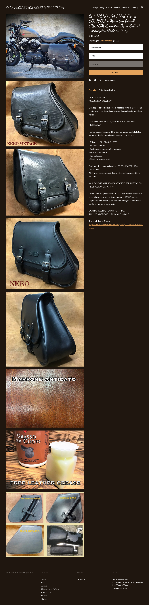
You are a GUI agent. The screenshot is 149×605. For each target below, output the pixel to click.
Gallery (125, 7)
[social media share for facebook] (90, 80)
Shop (95, 7)
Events (117, 7)
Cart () (134, 7)
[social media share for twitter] (95, 80)
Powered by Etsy (119, 588)
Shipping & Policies (107, 90)
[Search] (142, 7)
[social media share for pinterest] (100, 80)
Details (92, 90)
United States (106, 40)
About (109, 7)
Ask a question (111, 80)
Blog (102, 7)
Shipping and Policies (50, 589)
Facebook (81, 579)
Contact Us (46, 592)
